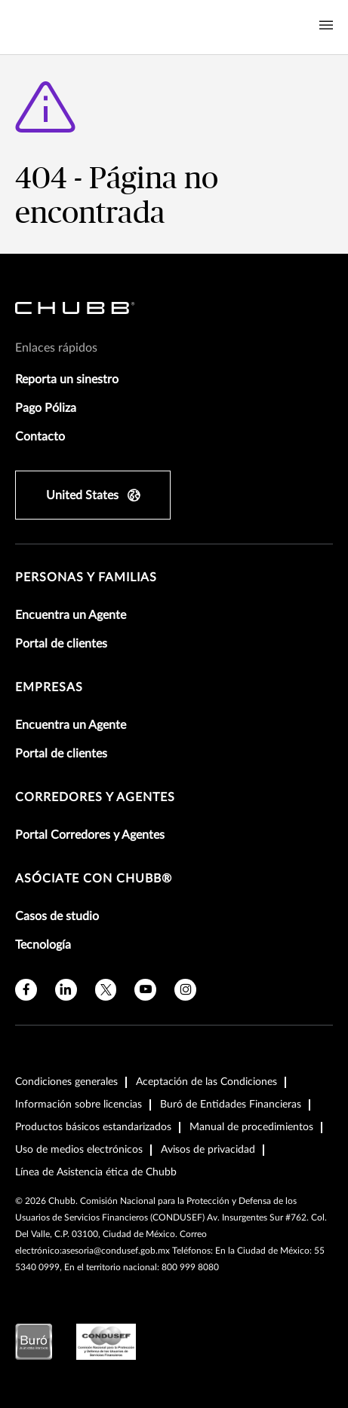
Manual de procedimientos (251, 1127)
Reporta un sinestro (67, 379)
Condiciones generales (66, 1082)
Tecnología (43, 945)
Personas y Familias (86, 577)
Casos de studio (57, 916)
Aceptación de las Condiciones (206, 1082)
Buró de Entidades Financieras (230, 1104)
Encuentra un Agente (70, 615)
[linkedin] (66, 990)
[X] (106, 990)
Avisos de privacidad (208, 1149)
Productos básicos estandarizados (93, 1127)
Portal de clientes (61, 644)
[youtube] (145, 990)
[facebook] (26, 990)
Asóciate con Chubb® (93, 879)
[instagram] (185, 990)
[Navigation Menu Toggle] (326, 25)
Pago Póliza (45, 408)
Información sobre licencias (78, 1104)
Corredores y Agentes (95, 797)
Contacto (40, 437)
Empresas (49, 687)
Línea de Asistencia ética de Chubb (96, 1172)
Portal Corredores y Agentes (90, 835)
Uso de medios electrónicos (79, 1149)
